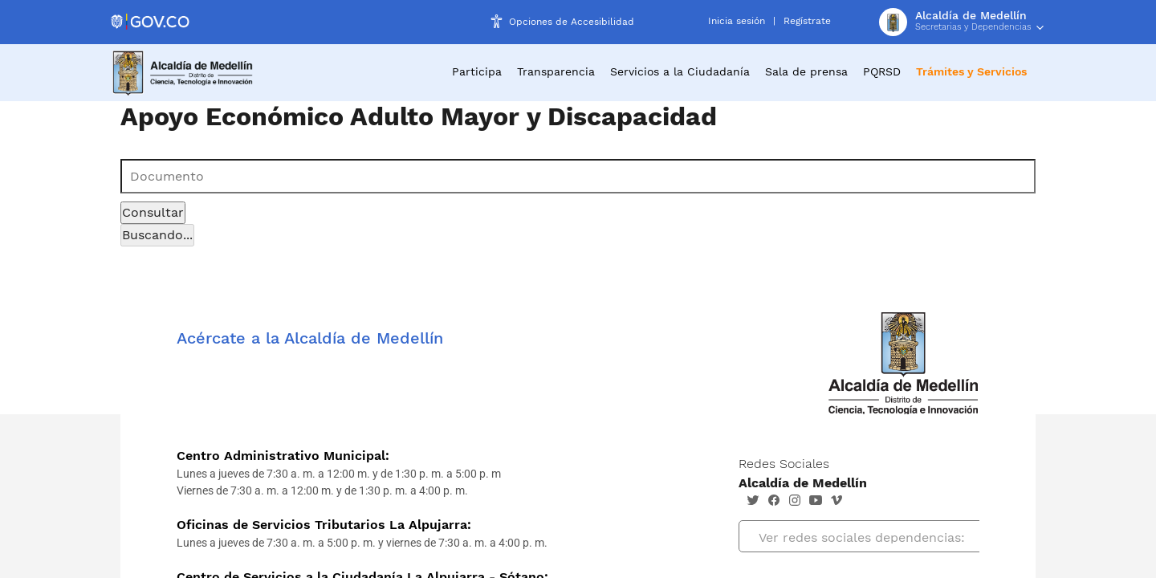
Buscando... (157, 234)
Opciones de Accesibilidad (571, 21)
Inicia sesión (736, 20)
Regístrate (807, 20)
